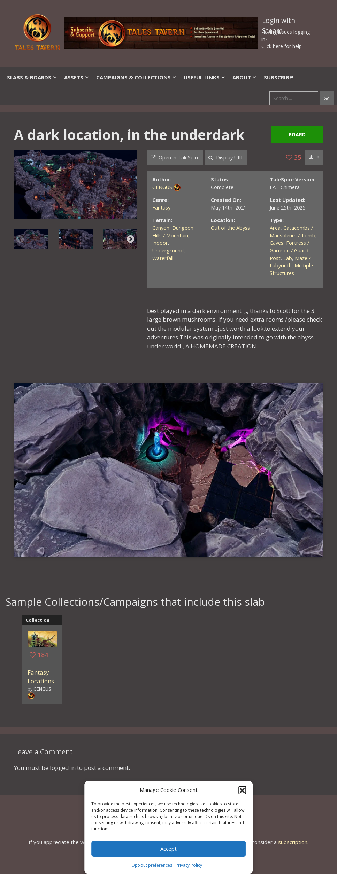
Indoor (160, 242)
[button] (242, 789)
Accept (168, 848)
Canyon (160, 228)
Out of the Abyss (230, 228)
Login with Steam (278, 22)
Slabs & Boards (32, 77)
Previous (20, 239)
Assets (76, 77)
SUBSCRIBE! (278, 77)
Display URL (226, 157)
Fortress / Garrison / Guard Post (289, 250)
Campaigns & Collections (136, 77)
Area (275, 228)
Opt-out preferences (151, 865)
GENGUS (162, 187)
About (244, 77)
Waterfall (162, 258)
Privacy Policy (189, 865)
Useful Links (204, 77)
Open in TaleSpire (175, 157)
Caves (276, 242)
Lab (287, 258)
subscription (292, 841)
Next (130, 239)
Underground (168, 250)
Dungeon (182, 228)
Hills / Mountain (170, 235)
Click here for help (281, 46)
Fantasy (161, 207)
